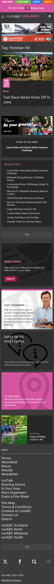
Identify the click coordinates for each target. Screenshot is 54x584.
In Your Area (10, 489)
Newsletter (9, 474)
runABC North (12, 529)
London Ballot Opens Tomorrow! (23, 213)
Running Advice (13, 485)
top (27, 235)
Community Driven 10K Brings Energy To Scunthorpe (27, 185)
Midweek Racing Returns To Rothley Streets (25, 179)
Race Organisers (14, 493)
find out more (37, 8)
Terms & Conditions (16, 507)
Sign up (10, 279)
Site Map (8, 503)
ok (27, 8)
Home (6, 458)
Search (6, 519)
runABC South (12, 537)
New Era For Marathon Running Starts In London (27, 192)
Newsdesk (9, 462)
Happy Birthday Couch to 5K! (21, 209)
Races (6, 466)
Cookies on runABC (16, 511)
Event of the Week (15, 497)
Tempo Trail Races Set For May (23, 217)
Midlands (7, 2)
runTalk (7, 481)
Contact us (9, 515)
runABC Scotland (14, 525)
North (36, 2)
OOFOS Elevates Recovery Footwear (25, 198)
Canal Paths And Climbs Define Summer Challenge (27, 172)
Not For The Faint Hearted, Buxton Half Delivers (27, 203)
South (48, 2)
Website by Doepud (11, 580)
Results (7, 470)
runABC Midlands (14, 533)
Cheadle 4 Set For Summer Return (24, 221)
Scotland (23, 2)
